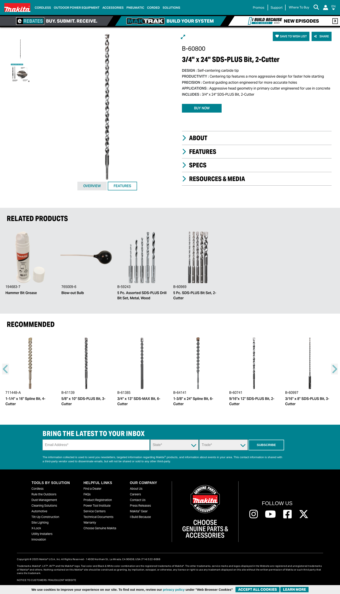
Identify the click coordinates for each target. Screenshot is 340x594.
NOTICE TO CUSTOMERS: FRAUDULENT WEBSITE (46, 580)
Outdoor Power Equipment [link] (77, 8)
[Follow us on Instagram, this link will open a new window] (253, 514)
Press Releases (140, 505)
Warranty (89, 522)
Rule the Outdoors (43, 494)
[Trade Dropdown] (223, 444)
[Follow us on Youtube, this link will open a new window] (270, 514)
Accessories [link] (113, 8)
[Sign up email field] (96, 444)
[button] (333, 8)
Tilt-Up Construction (45, 517)
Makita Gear (139, 511)
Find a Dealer (92, 489)
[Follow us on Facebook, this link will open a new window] (287, 514)
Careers (135, 494)
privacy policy (174, 589)
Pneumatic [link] (135, 8)
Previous (5, 369)
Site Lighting (40, 522)
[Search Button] (316, 7)
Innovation (38, 539)
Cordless (37, 489)
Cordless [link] (43, 8)
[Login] (325, 7)
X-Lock (36, 528)
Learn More (294, 589)
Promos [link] (258, 7)
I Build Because (140, 517)
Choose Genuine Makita (99, 528)
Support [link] (277, 7)
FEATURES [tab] (122, 186)
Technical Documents (98, 517)
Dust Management (44, 500)
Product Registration (97, 500)
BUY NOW (202, 108)
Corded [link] (153, 8)
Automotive (39, 511)
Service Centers (94, 511)
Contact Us (137, 500)
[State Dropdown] (174, 444)
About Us (136, 489)
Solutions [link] (171, 8)
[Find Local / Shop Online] (299, 7)
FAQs (87, 494)
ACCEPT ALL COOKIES (257, 589)
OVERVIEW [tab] (92, 186)
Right (334, 369)
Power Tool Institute (97, 505)
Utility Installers (41, 534)
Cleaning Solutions (44, 505)
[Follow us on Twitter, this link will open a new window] (304, 514)
